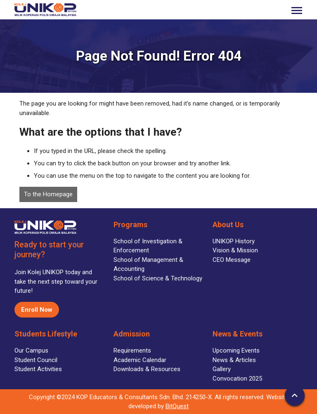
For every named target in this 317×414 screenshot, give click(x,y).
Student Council (35, 360)
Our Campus (31, 350)
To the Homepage (48, 194)
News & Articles (234, 360)
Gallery (222, 369)
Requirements (132, 350)
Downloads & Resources (147, 369)
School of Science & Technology (158, 278)
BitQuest (177, 406)
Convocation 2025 (237, 378)
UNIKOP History (234, 241)
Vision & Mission (235, 250)
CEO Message (232, 259)
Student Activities (38, 369)
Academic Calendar (140, 360)
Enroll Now (36, 309)
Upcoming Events (236, 350)
